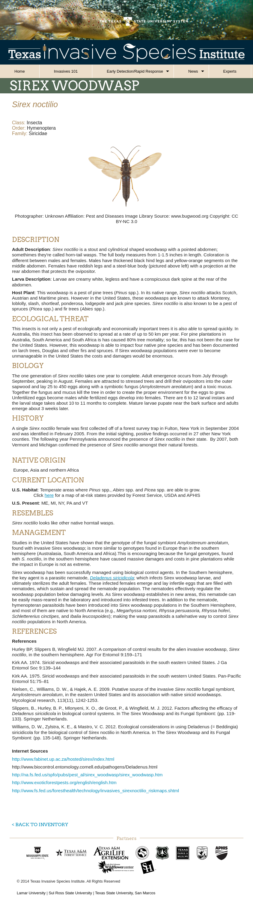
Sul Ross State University (70, 893)
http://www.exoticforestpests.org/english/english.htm (64, 782)
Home (19, 71)
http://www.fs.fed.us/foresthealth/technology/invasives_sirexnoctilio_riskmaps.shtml (95, 790)
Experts (230, 71)
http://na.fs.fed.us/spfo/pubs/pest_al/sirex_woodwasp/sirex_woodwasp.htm (87, 774)
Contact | (44, 8)
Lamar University (31, 893)
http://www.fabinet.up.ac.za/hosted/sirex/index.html (63, 759)
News (193, 71)
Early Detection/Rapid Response (135, 71)
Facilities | (26, 8)
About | (10, 8)
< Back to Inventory (40, 824)
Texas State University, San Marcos (125, 893)
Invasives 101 (66, 71)
